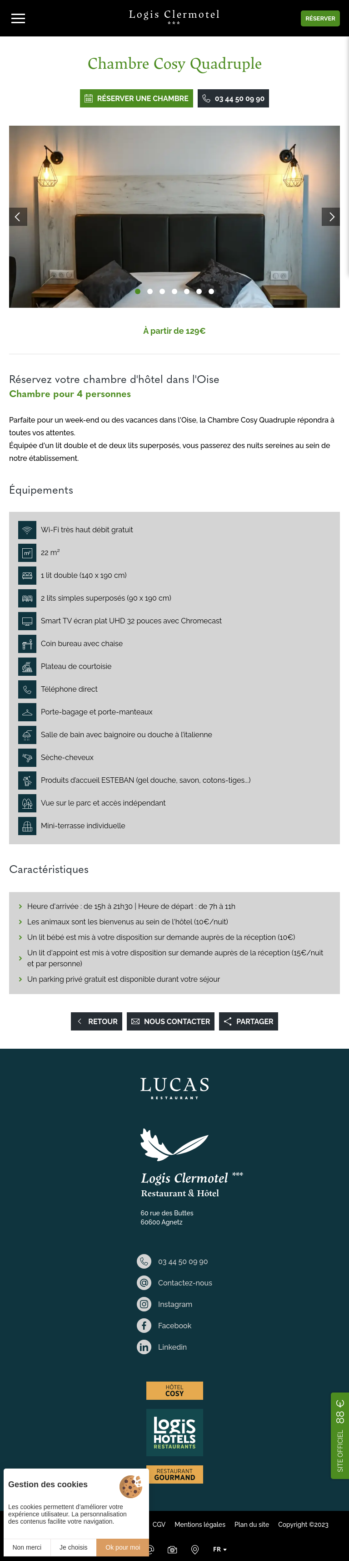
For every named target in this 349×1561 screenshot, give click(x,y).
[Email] (149, 1549)
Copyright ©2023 (303, 1524)
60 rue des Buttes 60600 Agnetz (167, 1217)
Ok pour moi (122, 1547)
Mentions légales (199, 1524)
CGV (159, 1524)
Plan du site (251, 1524)
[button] (137, 291)
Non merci (26, 1547)
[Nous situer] (195, 1549)
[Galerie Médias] (172, 1549)
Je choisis (73, 1547)
